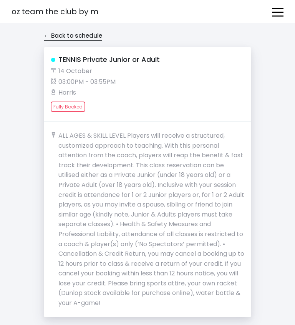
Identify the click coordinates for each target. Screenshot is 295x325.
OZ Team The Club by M (55, 11)
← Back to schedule (73, 36)
